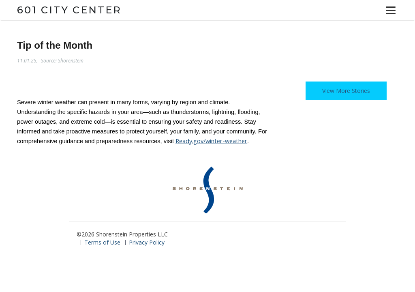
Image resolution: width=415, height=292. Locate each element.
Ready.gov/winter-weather (211, 141)
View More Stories (346, 90)
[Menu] (390, 10)
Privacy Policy (147, 242)
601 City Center (69, 10)
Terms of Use (102, 242)
